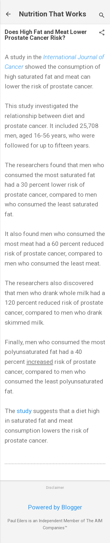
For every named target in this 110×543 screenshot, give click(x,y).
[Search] (101, 16)
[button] (101, 33)
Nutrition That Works (52, 14)
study (24, 410)
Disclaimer (55, 488)
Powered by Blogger (55, 507)
